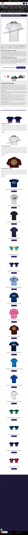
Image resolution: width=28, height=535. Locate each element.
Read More (3, 132)
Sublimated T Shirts (5, 123)
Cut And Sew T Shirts (6, 146)
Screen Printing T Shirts (6, 168)
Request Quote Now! (21, 67)
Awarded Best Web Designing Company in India (19, 533)
